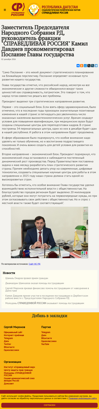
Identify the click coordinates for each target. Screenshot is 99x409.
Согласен (49, 405)
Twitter (7, 344)
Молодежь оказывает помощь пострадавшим (43, 303)
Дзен (6, 341)
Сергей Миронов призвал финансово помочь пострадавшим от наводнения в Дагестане (46, 289)
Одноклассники (11, 350)
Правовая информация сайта (82, 398)
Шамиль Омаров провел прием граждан (25, 278)
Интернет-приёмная (14, 335)
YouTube (45, 344)
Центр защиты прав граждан (18, 370)
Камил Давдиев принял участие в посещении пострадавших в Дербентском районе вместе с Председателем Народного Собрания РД (45, 297)
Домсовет (9, 383)
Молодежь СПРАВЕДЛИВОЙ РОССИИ (17, 374)
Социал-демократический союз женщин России (19, 379)
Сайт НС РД (34, 264)
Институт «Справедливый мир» (19, 367)
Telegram (8, 338)
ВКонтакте (9, 347)
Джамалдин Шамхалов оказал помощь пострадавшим (33, 283)
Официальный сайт (13, 332)
